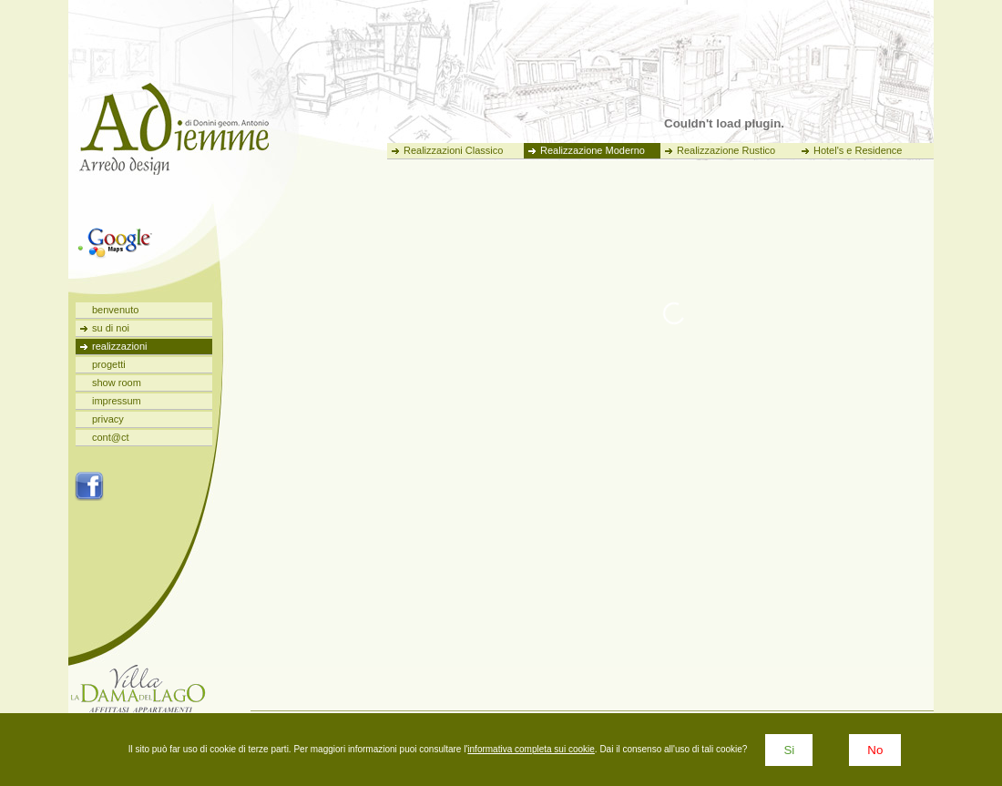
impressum (116, 400)
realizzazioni (120, 346)
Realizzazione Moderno (592, 150)
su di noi (110, 327)
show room (116, 382)
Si (788, 750)
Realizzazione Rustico (726, 150)
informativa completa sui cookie (531, 749)
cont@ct (110, 437)
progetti (109, 364)
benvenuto (115, 309)
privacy (108, 418)
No (875, 750)
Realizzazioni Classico (453, 150)
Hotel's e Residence (858, 150)
